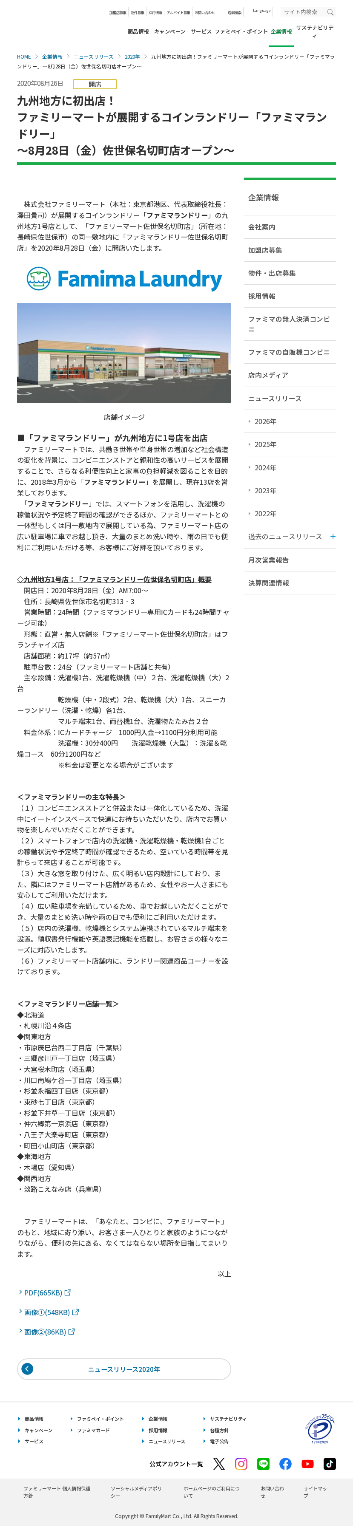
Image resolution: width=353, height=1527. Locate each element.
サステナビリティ (314, 32)
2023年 (266, 490)
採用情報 (155, 12)
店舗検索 (234, 12)
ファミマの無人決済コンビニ (289, 323)
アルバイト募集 (178, 12)
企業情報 (52, 56)
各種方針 (219, 1431)
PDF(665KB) (47, 1292)
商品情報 (138, 31)
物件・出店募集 (272, 272)
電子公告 (219, 1442)
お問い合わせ (205, 12)
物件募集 (137, 12)
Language (261, 10)
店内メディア (268, 374)
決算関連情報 (268, 582)
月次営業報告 (268, 559)
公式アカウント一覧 (176, 1465)
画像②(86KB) (49, 1331)
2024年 (266, 467)
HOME (24, 56)
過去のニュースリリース (285, 536)
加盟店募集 (117, 12)
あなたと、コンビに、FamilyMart (59, 23)
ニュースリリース (94, 56)
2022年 (266, 513)
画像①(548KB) (51, 1312)
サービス (201, 31)
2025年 (266, 444)
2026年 (266, 421)
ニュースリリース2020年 (124, 1369)
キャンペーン (170, 31)
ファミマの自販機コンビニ (289, 351)
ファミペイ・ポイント (241, 31)
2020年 (132, 56)
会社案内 (262, 226)
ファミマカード (93, 1431)
